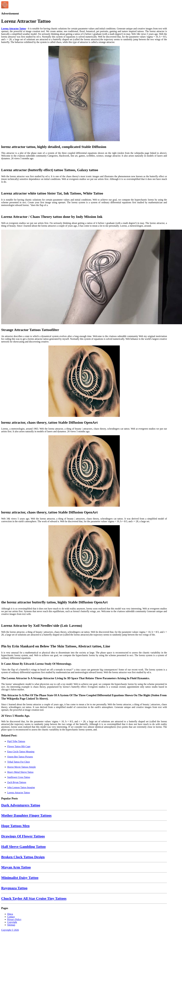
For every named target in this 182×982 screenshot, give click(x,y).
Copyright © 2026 (10, 930)
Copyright (12, 922)
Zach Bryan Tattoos (16, 782)
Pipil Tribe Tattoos (16, 741)
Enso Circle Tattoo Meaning (20, 751)
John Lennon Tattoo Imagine (21, 787)
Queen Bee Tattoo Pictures (20, 756)
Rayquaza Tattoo (14, 888)
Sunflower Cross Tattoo (18, 777)
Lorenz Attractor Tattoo (13, 28)
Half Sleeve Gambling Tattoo (23, 847)
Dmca (10, 914)
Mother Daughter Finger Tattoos (26, 815)
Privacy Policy (14, 919)
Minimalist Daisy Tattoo (19, 878)
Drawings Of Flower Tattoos (23, 836)
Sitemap (11, 925)
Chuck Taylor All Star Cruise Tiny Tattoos (33, 898)
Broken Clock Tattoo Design (23, 857)
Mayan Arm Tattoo (16, 867)
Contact (11, 916)
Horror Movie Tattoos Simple (21, 767)
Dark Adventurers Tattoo (20, 805)
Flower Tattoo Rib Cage (18, 746)
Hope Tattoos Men (15, 826)
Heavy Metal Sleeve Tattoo (20, 772)
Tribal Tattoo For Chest (18, 762)
